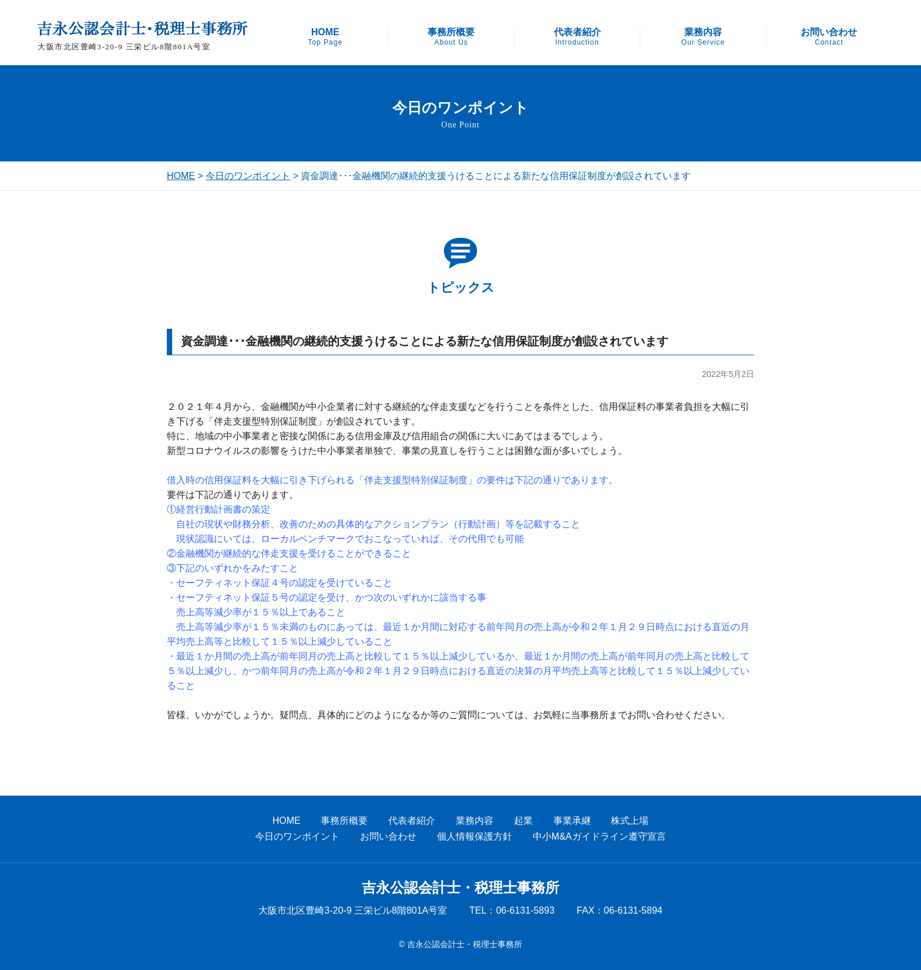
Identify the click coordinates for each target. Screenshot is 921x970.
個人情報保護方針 (474, 836)
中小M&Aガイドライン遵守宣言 (599, 836)
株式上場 (629, 821)
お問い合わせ (829, 37)
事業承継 (572, 821)
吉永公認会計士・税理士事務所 (460, 887)
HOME (325, 37)
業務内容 (703, 37)
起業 (523, 821)
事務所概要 (451, 37)
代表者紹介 (577, 37)
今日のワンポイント (248, 176)
